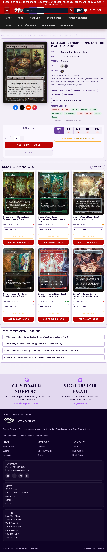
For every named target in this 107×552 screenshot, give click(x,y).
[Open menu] (7, 10)
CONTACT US (66, 25)
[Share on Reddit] (28, 107)
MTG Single (68, 94)
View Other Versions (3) (67, 100)
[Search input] (53, 10)
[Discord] (7, 475)
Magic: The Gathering (61, 90)
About (75, 446)
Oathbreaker (70, 113)
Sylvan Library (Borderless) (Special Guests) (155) (16, 218)
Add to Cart (29, 145)
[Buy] (93, 10)
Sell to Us (78, 138)
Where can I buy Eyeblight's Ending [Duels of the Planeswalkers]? (35, 357)
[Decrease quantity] (12, 138)
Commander (57, 113)
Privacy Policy (9, 435)
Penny (54, 117)
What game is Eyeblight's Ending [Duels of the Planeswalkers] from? (37, 337)
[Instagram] (20, 475)
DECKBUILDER (49, 25)
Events (6, 451)
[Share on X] (22, 107)
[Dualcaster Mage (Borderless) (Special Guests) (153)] (53, 270)
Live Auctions (78, 451)
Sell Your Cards (45, 451)
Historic (88, 113)
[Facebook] (14, 475)
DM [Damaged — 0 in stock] (97, 130)
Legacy (84, 109)
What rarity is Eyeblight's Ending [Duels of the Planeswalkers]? (34, 344)
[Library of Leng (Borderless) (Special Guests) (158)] (88, 193)
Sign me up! (80, 403)
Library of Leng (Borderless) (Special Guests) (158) (86, 218)
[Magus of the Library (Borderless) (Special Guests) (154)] (53, 193)
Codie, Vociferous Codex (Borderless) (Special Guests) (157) (86, 296)
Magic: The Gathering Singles (20, 35)
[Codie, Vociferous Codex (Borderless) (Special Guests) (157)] (88, 270)
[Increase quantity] (22, 138)
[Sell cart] (100, 10)
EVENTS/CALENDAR (27, 25)
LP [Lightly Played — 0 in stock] (68, 130)
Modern (75, 109)
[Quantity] (17, 138)
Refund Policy (42, 435)
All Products (8, 446)
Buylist (40, 455)
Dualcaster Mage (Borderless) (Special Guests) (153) (52, 295)
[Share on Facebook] (15, 107)
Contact (41, 446)
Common (56, 94)
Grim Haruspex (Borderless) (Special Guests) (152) (16, 295)
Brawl (80, 113)
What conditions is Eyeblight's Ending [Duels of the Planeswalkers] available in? (42, 350)
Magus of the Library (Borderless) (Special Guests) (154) (51, 219)
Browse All (98, 167)
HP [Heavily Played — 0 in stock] (87, 130)
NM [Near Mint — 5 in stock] (59, 130)
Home (2, 35)
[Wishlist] (85, 10)
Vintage (93, 109)
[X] (27, 475)
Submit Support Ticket (26, 403)
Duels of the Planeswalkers (85, 90)
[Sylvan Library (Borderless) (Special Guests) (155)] (18, 193)
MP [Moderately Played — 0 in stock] (78, 130)
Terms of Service (26, 435)
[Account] (78, 10)
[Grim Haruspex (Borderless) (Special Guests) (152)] (18, 270)
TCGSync (99, 548)
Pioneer (65, 109)
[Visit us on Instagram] (34, 107)
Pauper (97, 113)
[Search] (71, 10)
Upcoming (7, 455)
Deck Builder (78, 455)
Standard (55, 109)
